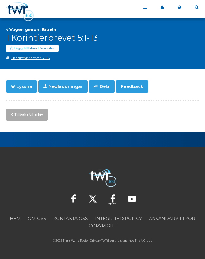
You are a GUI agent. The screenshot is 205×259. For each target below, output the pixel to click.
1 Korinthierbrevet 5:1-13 (30, 58)
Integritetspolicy (118, 218)
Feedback (132, 86)
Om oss (37, 218)
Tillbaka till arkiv (28, 114)
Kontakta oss (70, 218)
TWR (104, 240)
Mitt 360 (162, 7)
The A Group (143, 240)
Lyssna (24, 86)
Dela (105, 86)
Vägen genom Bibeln (32, 29)
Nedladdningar (65, 86)
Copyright (102, 226)
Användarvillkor (172, 218)
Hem (15, 218)
